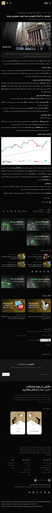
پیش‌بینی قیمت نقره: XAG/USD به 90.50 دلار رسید (9, 257)
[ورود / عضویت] (3, 3)
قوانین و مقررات (26, 470)
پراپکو (49, 12)
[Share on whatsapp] (3, 211)
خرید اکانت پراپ (26, 463)
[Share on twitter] (15, 211)
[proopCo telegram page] (40, 271)
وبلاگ (29, 474)
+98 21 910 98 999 (34, 431)
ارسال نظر (45, 354)
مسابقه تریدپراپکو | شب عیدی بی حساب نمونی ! (35, 257)
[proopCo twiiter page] (48, 271)
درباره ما (28, 465)
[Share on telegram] (7, 211)
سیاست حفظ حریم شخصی (24, 472)
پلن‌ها (12, 467)
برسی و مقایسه (10, 463)
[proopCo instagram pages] (44, 271)
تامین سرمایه (11, 465)
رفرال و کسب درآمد (47, 463)
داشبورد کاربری (47, 465)
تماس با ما (27, 467)
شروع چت (18, 431)
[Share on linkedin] (11, 211)
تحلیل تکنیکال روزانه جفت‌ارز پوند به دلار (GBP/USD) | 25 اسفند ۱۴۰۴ (35, 265)
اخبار (42, 12)
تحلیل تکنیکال (46, 198)
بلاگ (46, 12)
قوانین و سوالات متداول (46, 467)
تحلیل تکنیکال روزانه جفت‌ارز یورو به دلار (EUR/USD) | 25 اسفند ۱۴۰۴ (9, 265)
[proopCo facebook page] (48, 492)
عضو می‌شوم (6, 374)
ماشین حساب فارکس (46, 472)
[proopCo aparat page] (32, 271)
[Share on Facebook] (19, 211)
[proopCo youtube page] (36, 271)
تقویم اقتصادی (47, 470)
